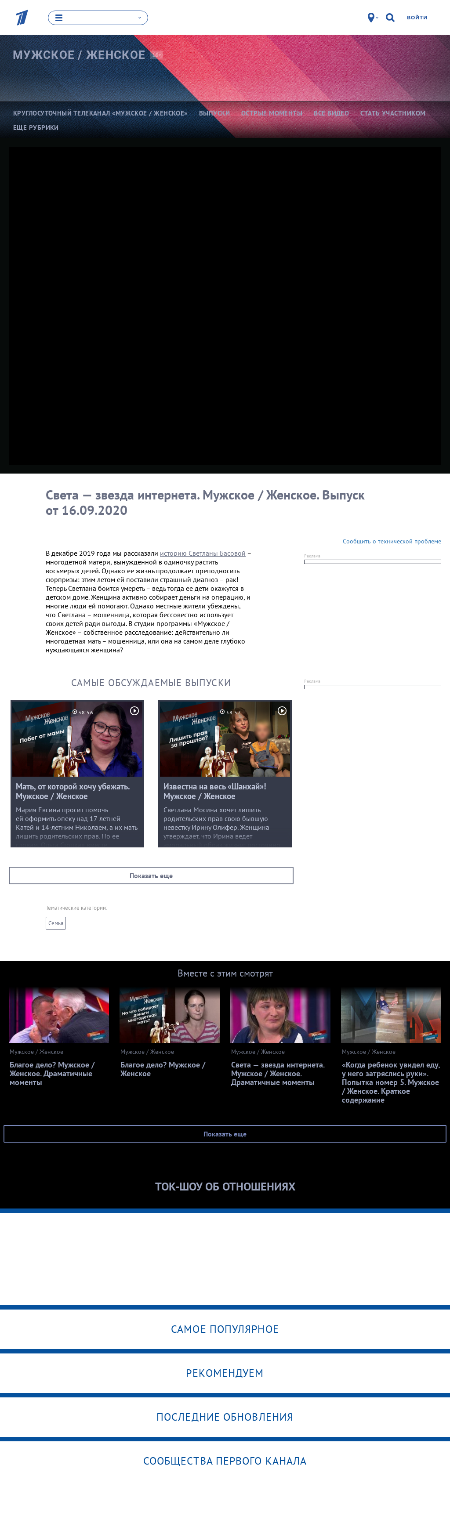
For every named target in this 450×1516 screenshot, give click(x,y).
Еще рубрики (36, 127)
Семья (55, 923)
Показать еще (151, 875)
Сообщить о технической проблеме (392, 541)
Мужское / (79, 55)
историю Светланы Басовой (203, 553)
